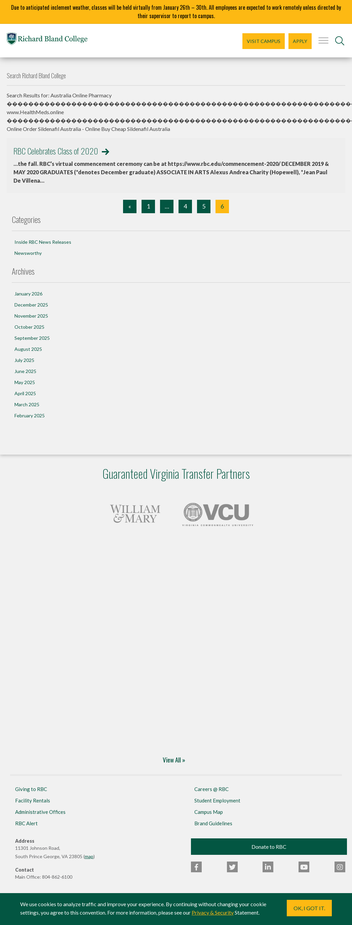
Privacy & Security (213, 912)
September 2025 (32, 338)
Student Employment (217, 800)
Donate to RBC (268, 846)
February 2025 (29, 415)
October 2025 (29, 327)
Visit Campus (263, 41)
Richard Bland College (47, 40)
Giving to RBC (31, 789)
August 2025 (28, 349)
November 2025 (31, 316)
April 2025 (25, 393)
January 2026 (28, 293)
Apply (300, 41)
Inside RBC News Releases (42, 242)
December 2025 (31, 305)
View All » (174, 759)
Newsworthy (28, 253)
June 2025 (25, 371)
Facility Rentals (32, 800)
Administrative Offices (40, 812)
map (89, 856)
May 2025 (24, 382)
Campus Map (208, 812)
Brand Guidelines (213, 823)
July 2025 (24, 360)
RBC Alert (26, 823)
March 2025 (26, 404)
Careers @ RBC (211, 789)
